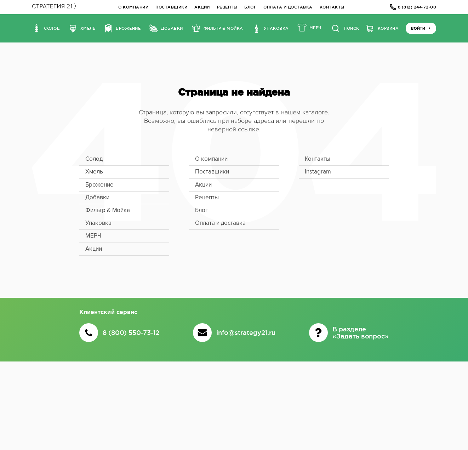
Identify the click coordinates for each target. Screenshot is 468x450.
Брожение (99, 184)
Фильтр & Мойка (107, 210)
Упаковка (98, 223)
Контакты (332, 7)
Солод (94, 159)
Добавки (97, 197)
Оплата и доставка (288, 7)
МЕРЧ (93, 235)
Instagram (318, 171)
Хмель (94, 171)
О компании (133, 7)
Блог (250, 7)
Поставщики (171, 7)
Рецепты (227, 7)
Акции (202, 7)
